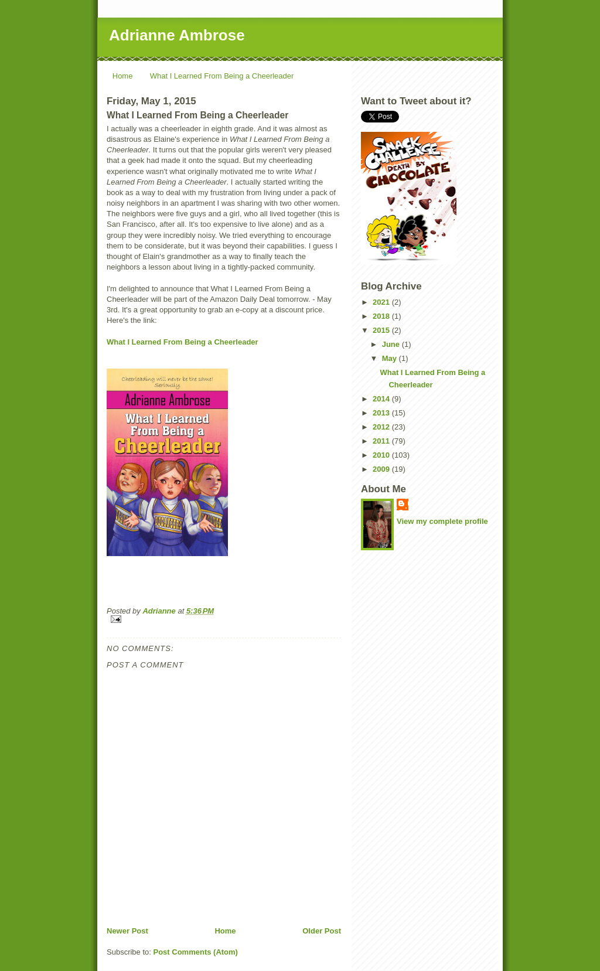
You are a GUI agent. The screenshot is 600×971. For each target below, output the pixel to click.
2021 (382, 302)
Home (122, 75)
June (392, 344)
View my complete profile (442, 521)
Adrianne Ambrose (177, 35)
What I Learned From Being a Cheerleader (222, 75)
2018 (382, 316)
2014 (382, 398)
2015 (382, 330)
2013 (382, 412)
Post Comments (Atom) (196, 952)
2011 (382, 441)
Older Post (321, 930)
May (390, 358)
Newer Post (127, 930)
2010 (382, 455)
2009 (382, 469)
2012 (382, 427)
